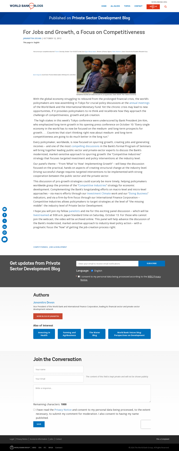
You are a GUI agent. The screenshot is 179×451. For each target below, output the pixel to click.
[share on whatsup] (4, 232)
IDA (39, 447)
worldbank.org (159, 2)
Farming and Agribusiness (69, 334)
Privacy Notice (63, 409)
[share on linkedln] (4, 227)
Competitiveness (40, 247)
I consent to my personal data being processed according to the (120, 278)
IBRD (34, 447)
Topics (127, 6)
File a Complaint (162, 439)
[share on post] (4, 221)
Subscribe (152, 263)
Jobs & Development (58, 247)
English (36, 42)
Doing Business (138, 193)
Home (103, 6)
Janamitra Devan (32, 38)
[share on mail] (4, 209)
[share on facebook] (4, 215)
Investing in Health (44, 334)
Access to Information (38, 439)
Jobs (51, 439)
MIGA (51, 447)
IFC (45, 447)
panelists (75, 211)
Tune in (57, 51)
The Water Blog (94, 334)
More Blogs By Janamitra (48, 316)
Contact (138, 6)
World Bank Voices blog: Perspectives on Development (129, 334)
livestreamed (41, 215)
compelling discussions (85, 146)
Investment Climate (99, 193)
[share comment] (4, 239)
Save (39, 424)
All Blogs (115, 6)
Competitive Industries (92, 185)
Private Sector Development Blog (101, 18)
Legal (12, 439)
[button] (165, 6)
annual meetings (139, 103)
